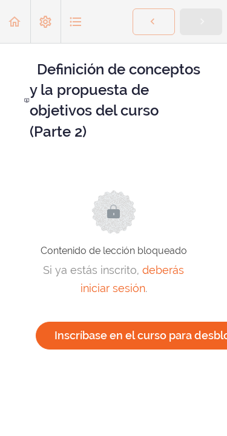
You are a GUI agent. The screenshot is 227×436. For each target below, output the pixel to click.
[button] (15, 21)
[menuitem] (45, 21)
